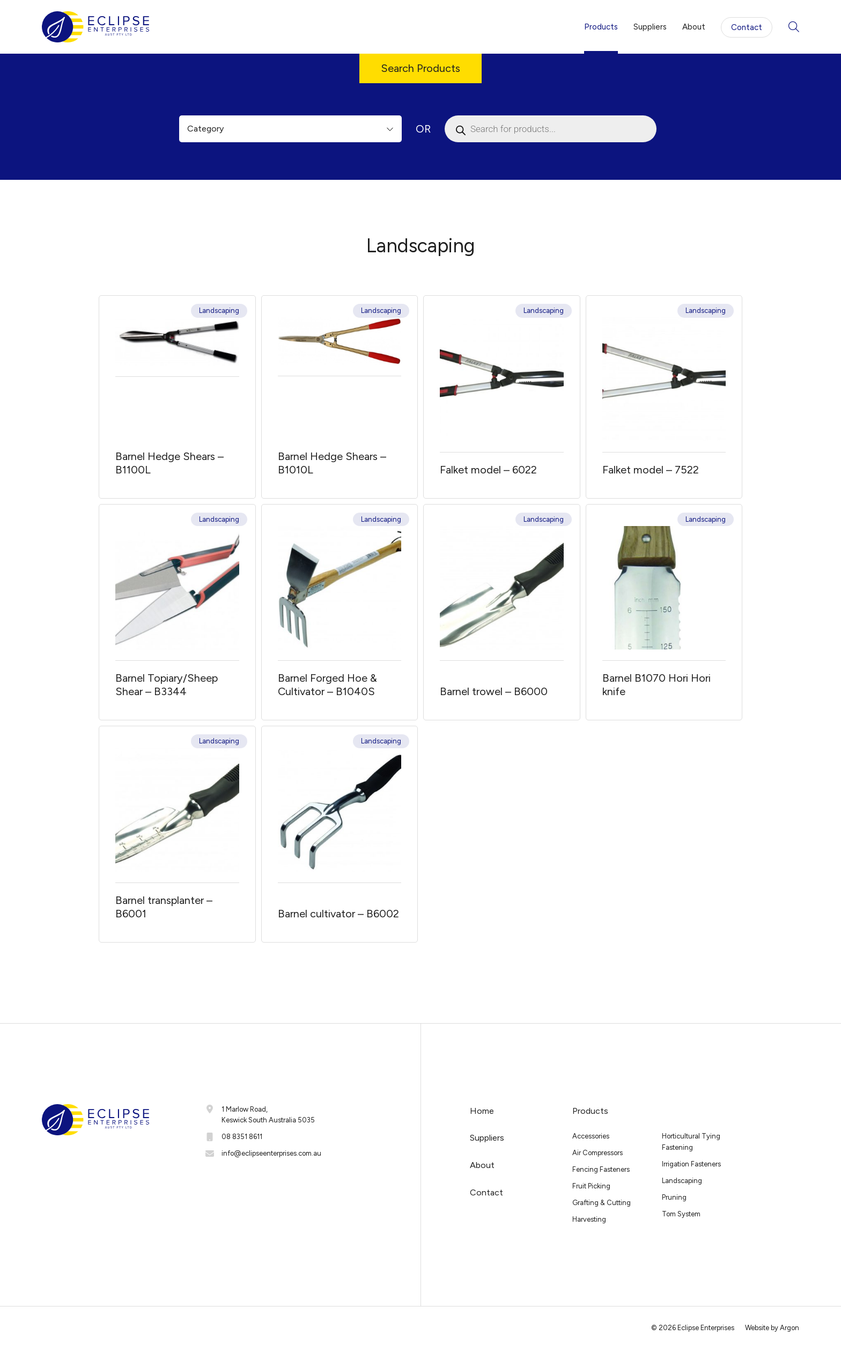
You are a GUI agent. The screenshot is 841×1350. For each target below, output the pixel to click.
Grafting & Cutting (601, 1203)
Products (601, 27)
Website (757, 1328)
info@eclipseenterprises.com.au (271, 1153)
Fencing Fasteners (601, 1169)
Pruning (674, 1197)
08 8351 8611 (242, 1137)
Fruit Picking (591, 1186)
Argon (789, 1328)
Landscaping (219, 311)
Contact (746, 27)
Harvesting (589, 1219)
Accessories (590, 1136)
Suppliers (650, 27)
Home (482, 1111)
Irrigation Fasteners (691, 1164)
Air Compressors (597, 1153)
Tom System (681, 1214)
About (693, 27)
